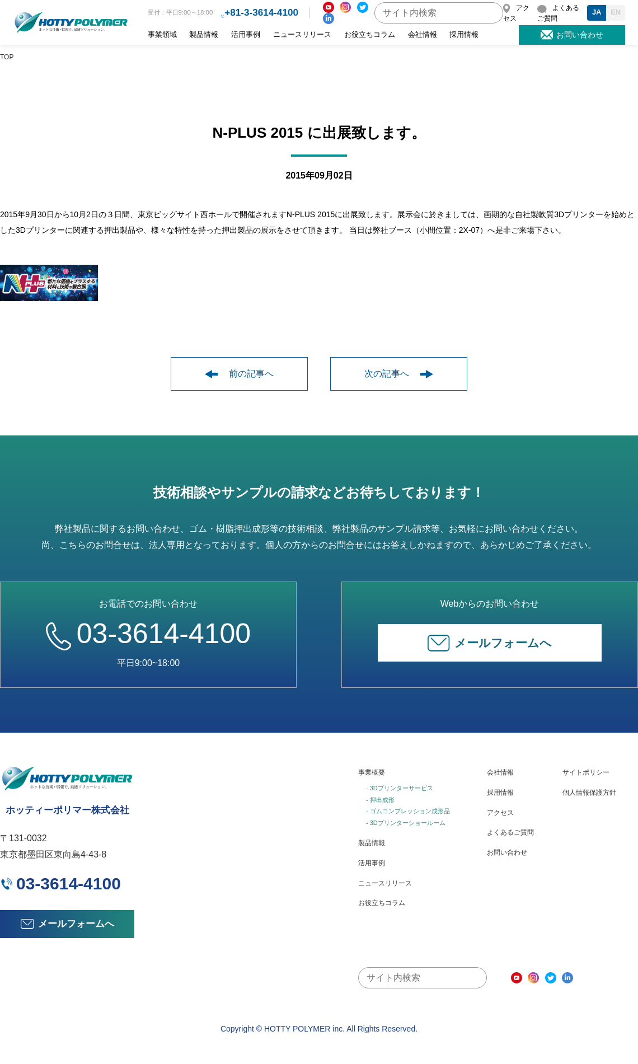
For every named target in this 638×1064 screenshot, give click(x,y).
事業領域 (162, 35)
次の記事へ (398, 373)
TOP (6, 57)
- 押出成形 (380, 799)
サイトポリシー (585, 772)
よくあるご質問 (510, 832)
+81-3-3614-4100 (261, 12)
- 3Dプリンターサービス (399, 788)
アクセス (500, 813)
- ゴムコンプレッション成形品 (408, 811)
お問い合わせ (507, 852)
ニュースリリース (302, 35)
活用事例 (245, 35)
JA (597, 12)
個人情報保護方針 (589, 792)
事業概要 (371, 772)
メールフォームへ (490, 643)
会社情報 (422, 35)
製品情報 (203, 35)
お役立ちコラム (369, 35)
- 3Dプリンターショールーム (405, 822)
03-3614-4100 (148, 633)
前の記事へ (239, 373)
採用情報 (463, 35)
